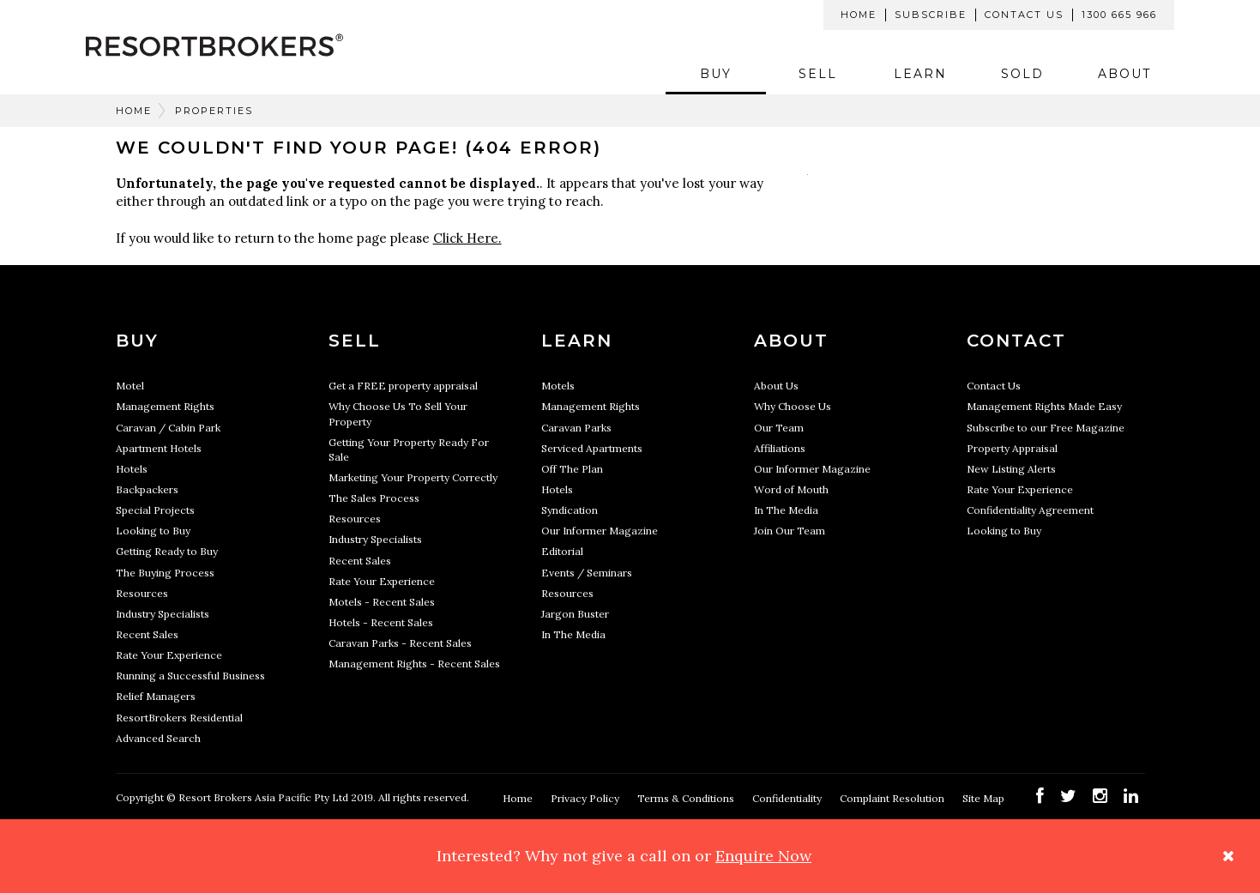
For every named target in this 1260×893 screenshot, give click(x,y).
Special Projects (155, 510)
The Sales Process (374, 498)
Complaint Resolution (893, 798)
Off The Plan (572, 468)
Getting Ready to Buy (167, 551)
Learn (920, 73)
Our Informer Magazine (599, 530)
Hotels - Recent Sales (381, 622)
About (1124, 73)
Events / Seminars (586, 572)
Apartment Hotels (159, 448)
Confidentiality (788, 798)
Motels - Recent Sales (382, 601)
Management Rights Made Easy (1044, 406)
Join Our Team (789, 530)
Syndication (569, 510)
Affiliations (779, 448)
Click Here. (467, 238)
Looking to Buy (153, 530)
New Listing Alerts (1011, 468)
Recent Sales (147, 634)
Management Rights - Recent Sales (414, 663)
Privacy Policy (586, 798)
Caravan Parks (576, 427)
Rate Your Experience (169, 655)
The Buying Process (165, 572)
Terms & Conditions (687, 798)
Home (859, 15)
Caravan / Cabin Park (168, 427)
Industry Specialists (162, 613)
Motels (558, 385)
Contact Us (1024, 15)
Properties (214, 111)
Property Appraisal (1012, 448)
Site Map (984, 798)
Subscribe (931, 15)
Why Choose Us (792, 406)
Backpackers (147, 489)
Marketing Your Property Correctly (413, 477)
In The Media (573, 634)
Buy (716, 73)
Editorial (562, 551)
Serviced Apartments (591, 448)
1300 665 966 (1119, 15)
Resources (142, 593)
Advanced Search (158, 738)
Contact (1016, 340)
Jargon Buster (575, 613)
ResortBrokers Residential (179, 717)
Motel (130, 385)
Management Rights (165, 406)
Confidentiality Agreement (1030, 510)
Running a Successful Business (190, 675)
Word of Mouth (791, 489)
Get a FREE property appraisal (403, 385)
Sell (818, 73)
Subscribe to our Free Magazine (1045, 427)
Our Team (779, 427)
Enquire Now (763, 856)
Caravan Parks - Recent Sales (400, 643)
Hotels (132, 468)
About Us (776, 385)
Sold (1022, 73)
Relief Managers (156, 696)
